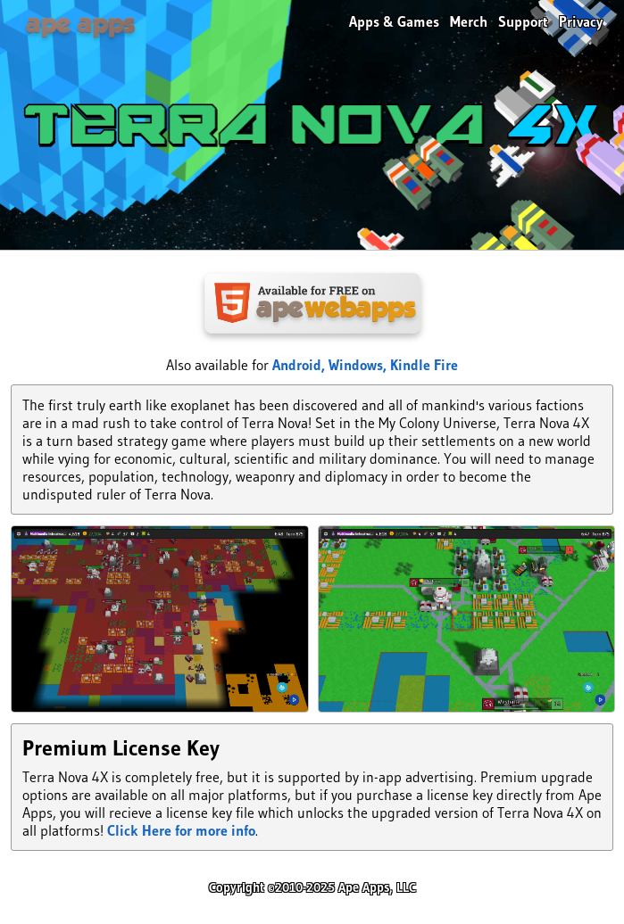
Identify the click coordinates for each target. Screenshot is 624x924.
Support (523, 21)
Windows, (359, 365)
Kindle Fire (424, 365)
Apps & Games (394, 21)
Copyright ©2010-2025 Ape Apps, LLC (312, 887)
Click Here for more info (181, 830)
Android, (300, 365)
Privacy (581, 21)
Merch (468, 21)
